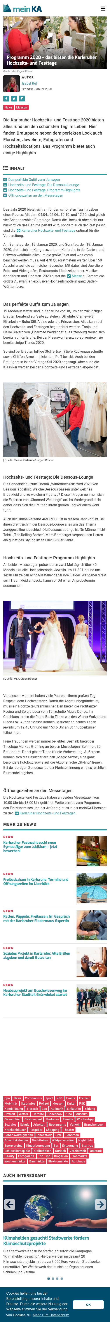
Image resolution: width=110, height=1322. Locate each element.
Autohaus (78, 1161)
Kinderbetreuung (38, 1145)
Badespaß (55, 1114)
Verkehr (75, 1124)
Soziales (10, 1124)
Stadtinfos (28, 1103)
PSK (82, 1103)
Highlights (85, 1140)
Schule (25, 1124)
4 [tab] (62, 1279)
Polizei (44, 1103)
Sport (49, 1098)
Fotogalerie (26, 1156)
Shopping (52, 1130)
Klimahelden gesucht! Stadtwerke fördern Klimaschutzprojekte (46, 1241)
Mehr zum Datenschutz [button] (51, 1315)
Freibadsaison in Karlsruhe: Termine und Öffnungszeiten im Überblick (35, 881)
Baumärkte (37, 1161)
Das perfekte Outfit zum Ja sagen (34, 180)
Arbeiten (39, 1124)
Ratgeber (36, 1130)
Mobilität (11, 1103)
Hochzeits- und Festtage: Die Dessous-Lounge (43, 185)
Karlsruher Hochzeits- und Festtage (48, 230)
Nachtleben (40, 1140)
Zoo (44, 1109)
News (8, 107)
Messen (21, 107)
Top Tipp (44, 1156)
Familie (68, 1119)
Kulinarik (57, 1109)
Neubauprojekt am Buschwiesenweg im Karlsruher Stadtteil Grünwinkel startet (35, 992)
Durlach (60, 1151)
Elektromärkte (58, 1161)
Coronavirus (33, 1098)
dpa (7, 1098)
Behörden (72, 1135)
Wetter (23, 1114)
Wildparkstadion (63, 1140)
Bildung (89, 1109)
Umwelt (10, 1114)
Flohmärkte (79, 1156)
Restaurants (57, 1124)
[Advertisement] (55, 1058)
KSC (59, 1098)
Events (70, 1098)
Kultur (71, 1103)
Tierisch (32, 1109)
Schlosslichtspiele (17, 1151)
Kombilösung (14, 1109)
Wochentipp (85, 1119)
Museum (81, 1114)
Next (100, 1204)
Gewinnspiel (33, 1119)
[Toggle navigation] (103, 8)
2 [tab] (53, 1279)
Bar (56, 1145)
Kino (69, 1114)
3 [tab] (57, 1279)
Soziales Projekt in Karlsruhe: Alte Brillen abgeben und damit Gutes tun (36, 955)
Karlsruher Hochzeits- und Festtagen (47, 813)
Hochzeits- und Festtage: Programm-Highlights (44, 190)
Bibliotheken (42, 1151)
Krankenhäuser (15, 1130)
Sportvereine (14, 1145)
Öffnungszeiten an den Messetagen (35, 195)
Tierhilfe (38, 1114)
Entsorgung (70, 1145)
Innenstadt (44, 1135)
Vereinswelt (78, 1151)
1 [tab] (48, 1279)
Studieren (52, 1119)
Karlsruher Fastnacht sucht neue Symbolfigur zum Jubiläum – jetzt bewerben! (30, 846)
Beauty (9, 1156)
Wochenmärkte (15, 1161)
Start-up (87, 1145)
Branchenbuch (94, 1124)
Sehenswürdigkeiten (19, 1135)
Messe (77, 276)
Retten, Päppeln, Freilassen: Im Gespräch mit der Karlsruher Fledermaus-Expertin (36, 918)
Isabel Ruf (29, 83)
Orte (59, 1135)
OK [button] (88, 1304)
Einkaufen (74, 1109)
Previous (9, 1204)
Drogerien (61, 1156)
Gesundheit (13, 1119)
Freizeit (84, 1098)
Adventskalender (16, 1140)
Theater (68, 1130)
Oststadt (96, 1151)
